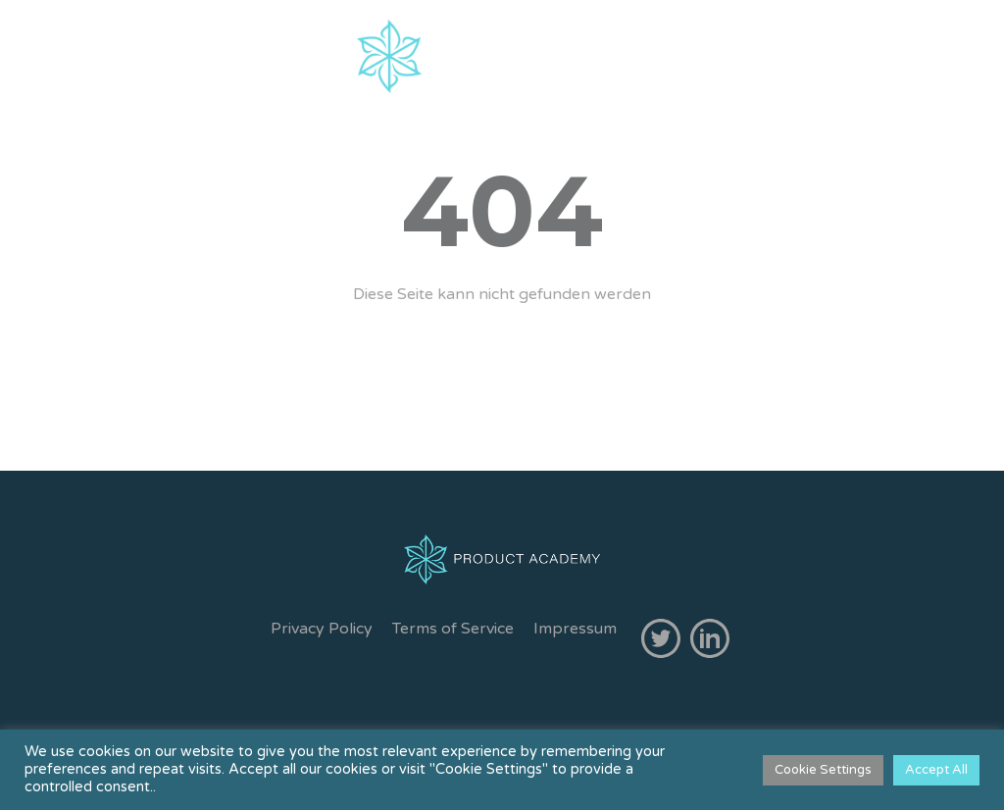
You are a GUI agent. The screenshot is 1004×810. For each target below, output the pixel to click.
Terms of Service (453, 628)
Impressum (575, 628)
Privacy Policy (322, 628)
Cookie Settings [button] (823, 770)
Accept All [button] (936, 770)
